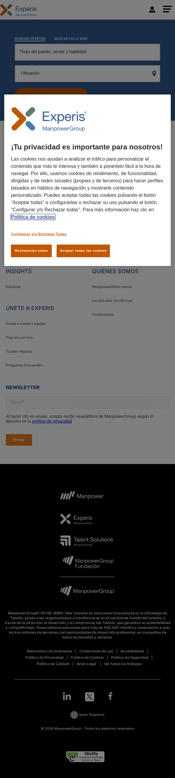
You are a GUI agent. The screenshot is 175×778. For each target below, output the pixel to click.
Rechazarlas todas (31, 250)
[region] (87, 180)
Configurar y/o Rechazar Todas (39, 234)
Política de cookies (32, 216)
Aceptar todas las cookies (83, 250)
